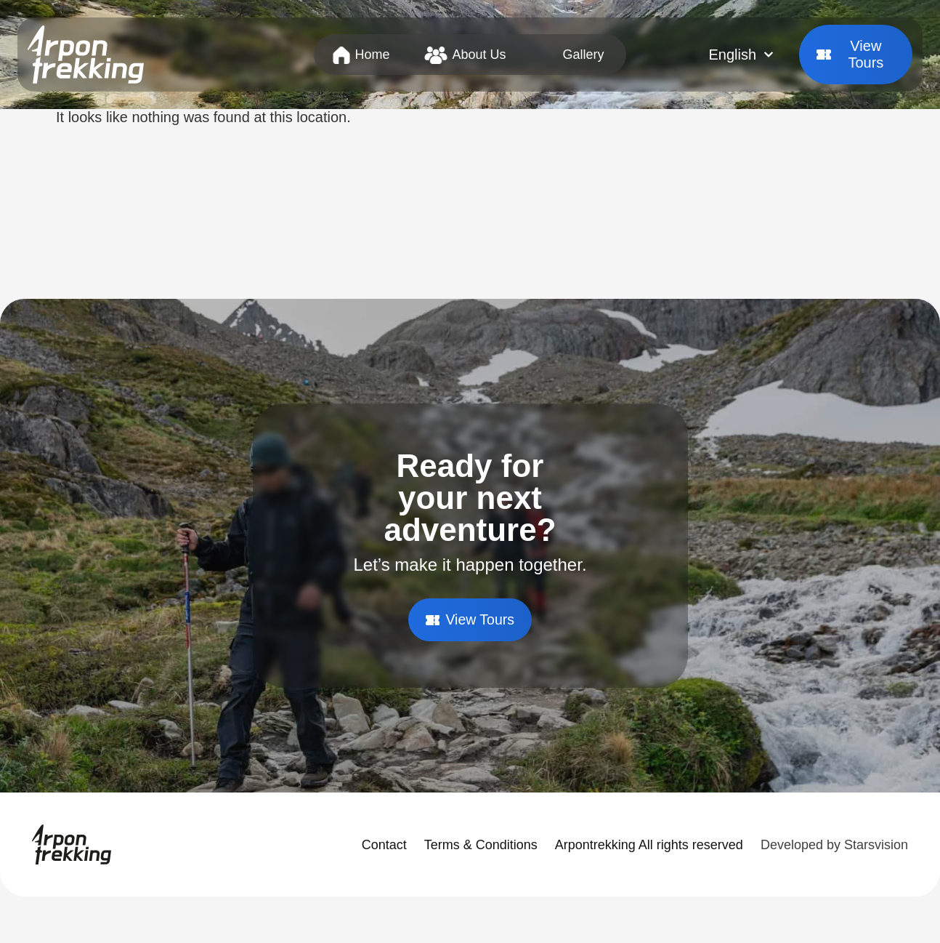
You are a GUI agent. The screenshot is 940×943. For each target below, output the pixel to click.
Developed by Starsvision (834, 845)
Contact (384, 845)
